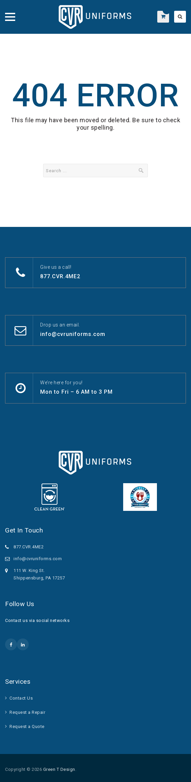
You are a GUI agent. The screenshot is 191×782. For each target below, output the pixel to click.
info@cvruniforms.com (72, 334)
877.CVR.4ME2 (60, 276)
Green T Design (59, 769)
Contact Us (21, 698)
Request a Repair (27, 712)
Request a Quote (27, 726)
